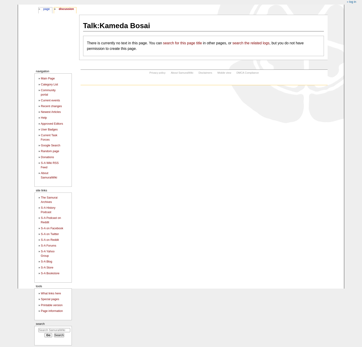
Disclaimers (205, 72)
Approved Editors (52, 123)
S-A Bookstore (50, 273)
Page (46, 9)
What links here (51, 293)
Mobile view (224, 72)
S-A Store (47, 267)
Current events (50, 100)
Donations (47, 157)
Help (44, 117)
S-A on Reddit (50, 239)
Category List (49, 84)
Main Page (48, 78)
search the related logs (250, 43)
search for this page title (182, 43)
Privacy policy (157, 72)
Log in (352, 1)
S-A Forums (48, 245)
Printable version (52, 305)
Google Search (50, 145)
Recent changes (51, 106)
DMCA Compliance (247, 72)
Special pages (50, 299)
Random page (50, 151)
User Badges (49, 129)
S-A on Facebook (52, 228)
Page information (52, 311)
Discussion (66, 9)
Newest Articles (51, 112)
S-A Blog (46, 261)
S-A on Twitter (50, 234)
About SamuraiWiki (182, 72)
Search (40, 324)
